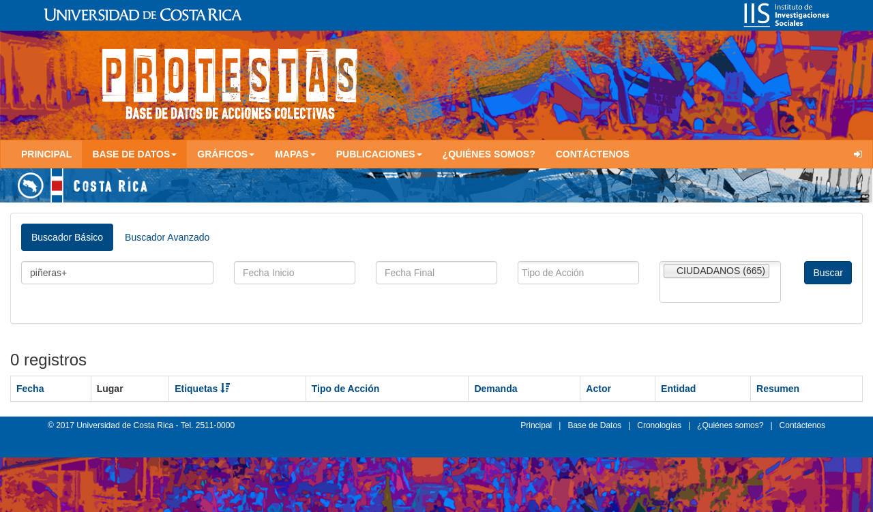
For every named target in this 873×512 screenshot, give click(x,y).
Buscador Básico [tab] (67, 237)
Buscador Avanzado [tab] (167, 237)
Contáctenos (593, 154)
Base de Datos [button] (134, 154)
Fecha (30, 388)
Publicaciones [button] (379, 154)
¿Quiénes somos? (489, 154)
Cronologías (659, 425)
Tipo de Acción (346, 388)
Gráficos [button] (225, 154)
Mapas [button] (295, 154)
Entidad (678, 388)
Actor (598, 388)
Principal (46, 154)
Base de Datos (594, 425)
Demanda (495, 388)
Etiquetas (202, 388)
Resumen (777, 388)
